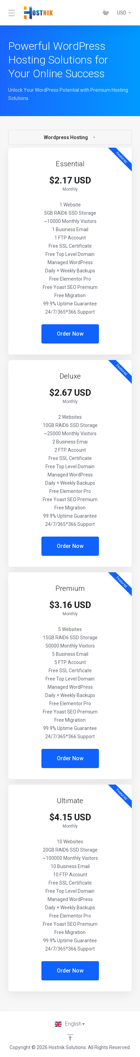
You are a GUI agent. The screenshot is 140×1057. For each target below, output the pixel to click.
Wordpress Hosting (70, 137)
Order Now (70, 333)
